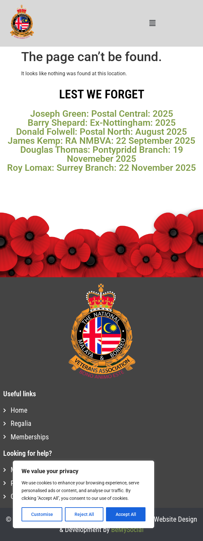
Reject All (84, 514)
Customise (42, 514)
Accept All (126, 514)
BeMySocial (127, 529)
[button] (152, 23)
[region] (83, 494)
